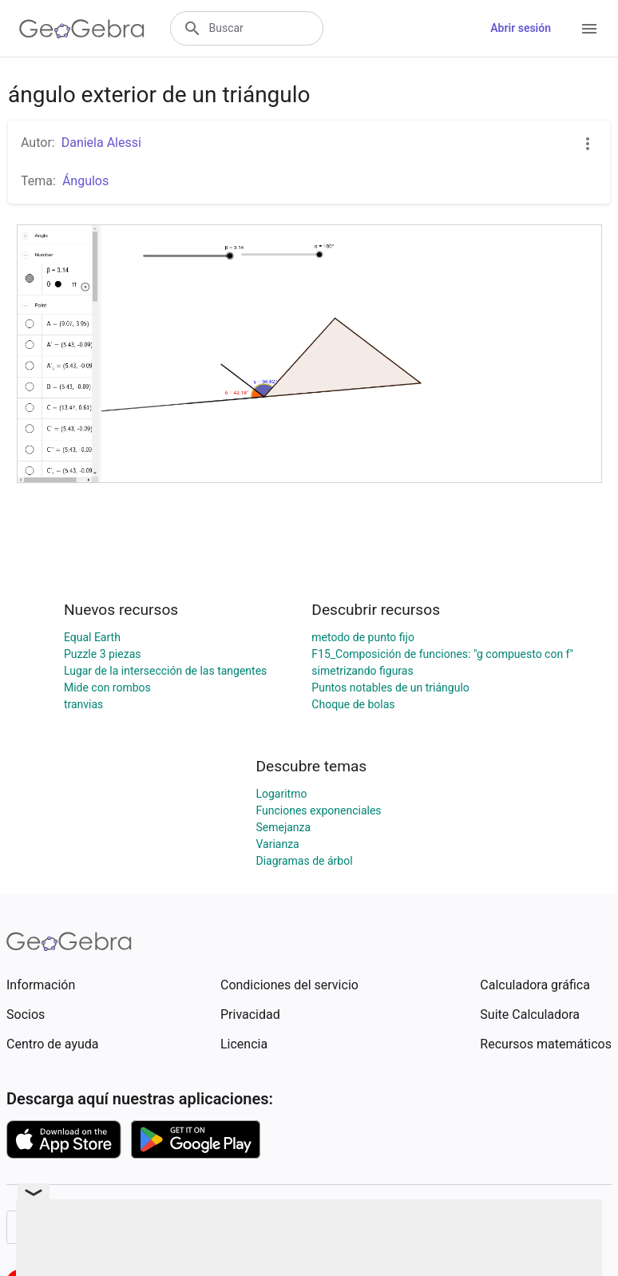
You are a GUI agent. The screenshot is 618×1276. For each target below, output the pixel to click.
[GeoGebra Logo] (82, 28)
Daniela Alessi (101, 142)
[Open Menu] (589, 28)
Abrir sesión (520, 28)
